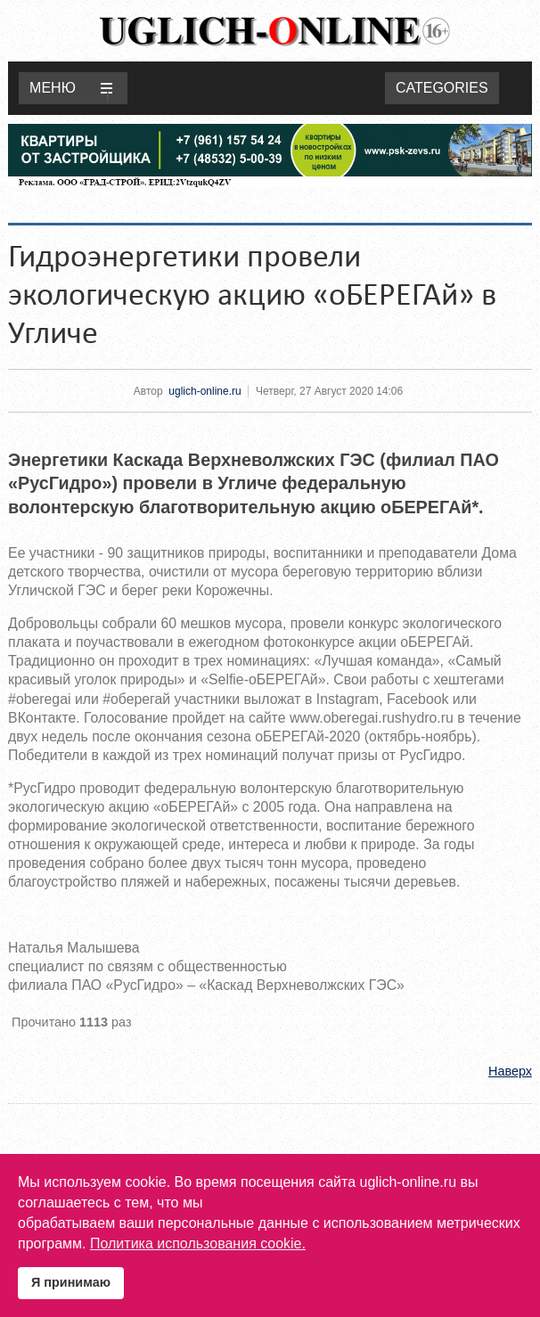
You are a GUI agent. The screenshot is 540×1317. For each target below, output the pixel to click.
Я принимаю (70, 1282)
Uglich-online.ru (274, 30)
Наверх (510, 1071)
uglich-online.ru (204, 391)
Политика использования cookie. (198, 1243)
